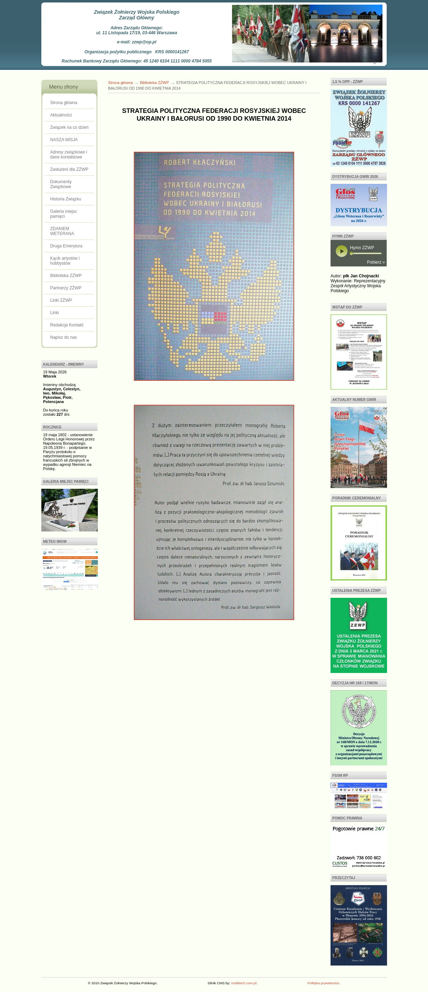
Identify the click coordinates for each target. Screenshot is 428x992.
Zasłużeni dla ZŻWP (69, 169)
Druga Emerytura (66, 246)
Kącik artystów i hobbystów (64, 261)
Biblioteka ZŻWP (66, 275)
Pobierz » (376, 262)
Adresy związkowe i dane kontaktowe (68, 155)
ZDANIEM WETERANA (62, 231)
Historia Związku (65, 199)
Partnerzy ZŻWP (66, 287)
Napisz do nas (63, 337)
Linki (54, 312)
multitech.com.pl (243, 983)
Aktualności (61, 115)
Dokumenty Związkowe (61, 184)
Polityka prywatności (323, 983)
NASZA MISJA (64, 139)
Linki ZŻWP (61, 300)
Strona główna (63, 102)
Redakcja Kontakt (66, 325)
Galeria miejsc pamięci (63, 214)
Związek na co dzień (69, 127)
